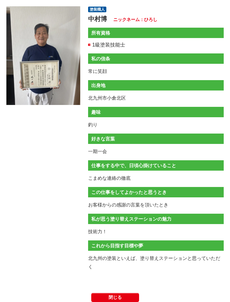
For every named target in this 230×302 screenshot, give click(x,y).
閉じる (115, 297)
